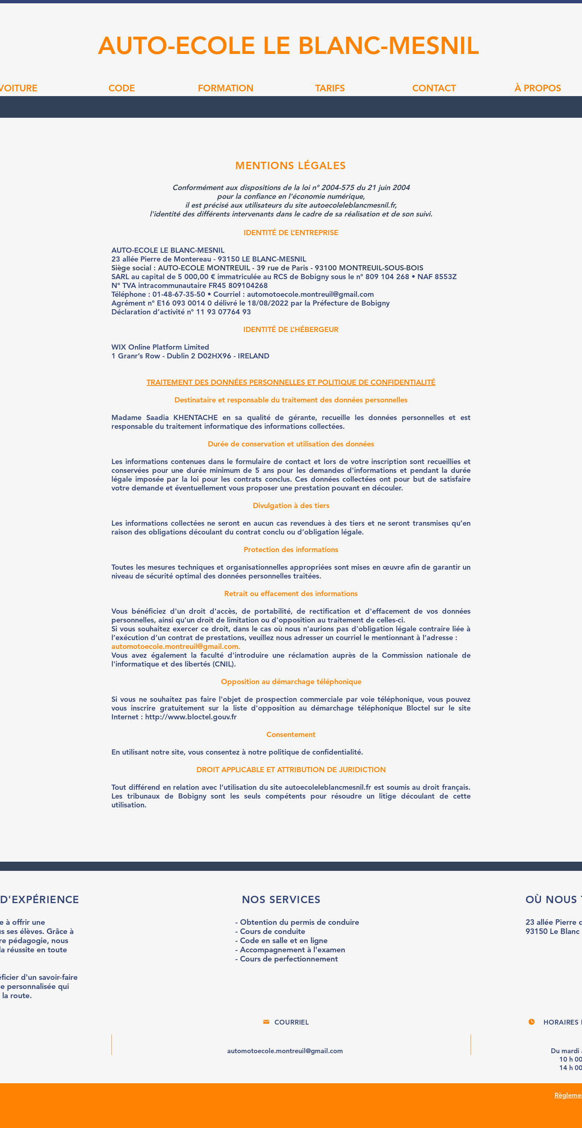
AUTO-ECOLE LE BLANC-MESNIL (288, 45)
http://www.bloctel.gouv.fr (191, 716)
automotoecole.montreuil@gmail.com (174, 646)
